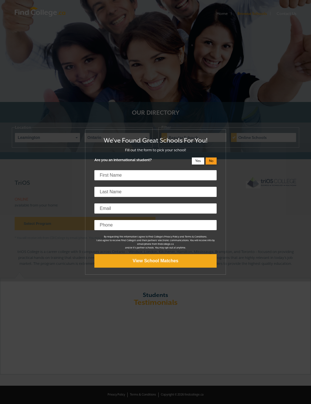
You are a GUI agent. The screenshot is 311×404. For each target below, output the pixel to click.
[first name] (155, 175)
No (211, 161)
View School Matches (155, 260)
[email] (155, 208)
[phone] (155, 225)
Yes (198, 161)
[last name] (155, 192)
